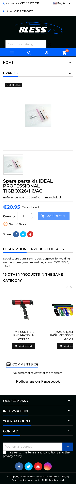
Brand (49, 197)
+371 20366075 (23, 11)
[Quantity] (23, 216)
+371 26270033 (30, 3)
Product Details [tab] (47, 249)
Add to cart (53, 216)
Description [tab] (15, 249)
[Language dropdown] (62, 3)
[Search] (25, 44)
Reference (10, 197)
